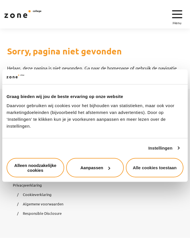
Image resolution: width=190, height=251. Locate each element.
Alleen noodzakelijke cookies (35, 167)
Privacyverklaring (27, 185)
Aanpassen (95, 167)
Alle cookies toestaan (154, 167)
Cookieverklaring (37, 194)
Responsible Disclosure (42, 213)
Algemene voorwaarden (43, 204)
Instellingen (160, 148)
